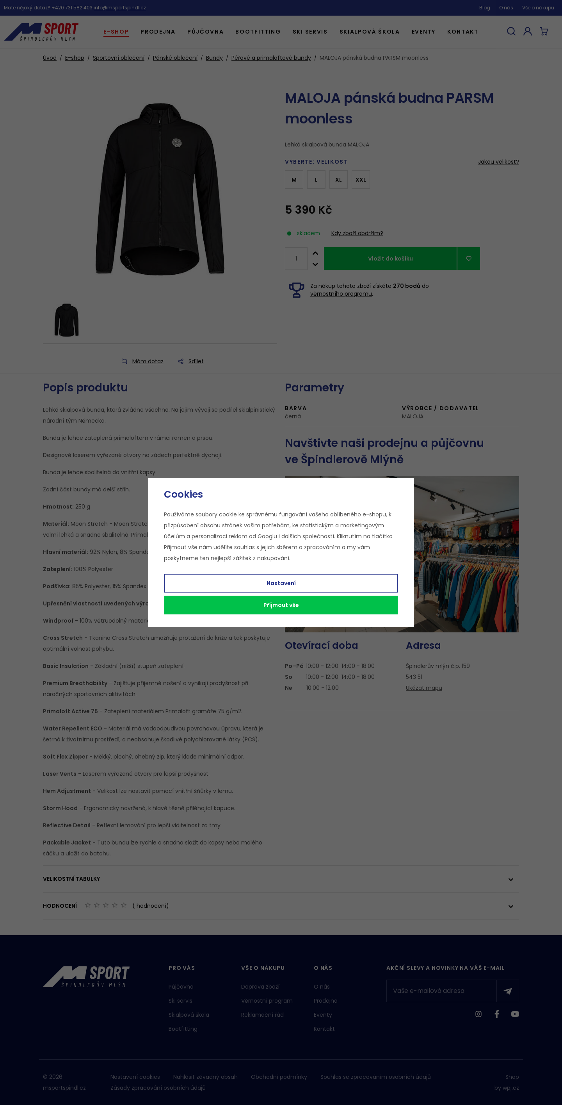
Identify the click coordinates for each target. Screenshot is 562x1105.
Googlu (267, 536)
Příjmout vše (281, 605)
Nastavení (281, 583)
